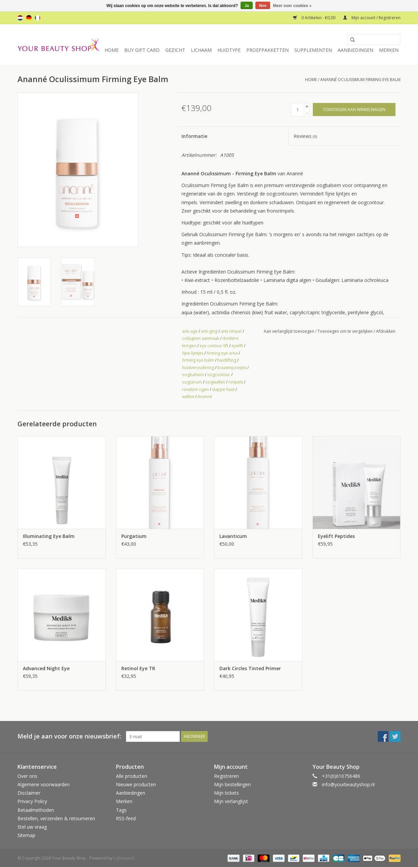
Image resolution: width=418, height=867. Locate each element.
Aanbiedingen (355, 50)
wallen (188, 396)
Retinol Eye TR (138, 668)
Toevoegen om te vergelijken (346, 331)
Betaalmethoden (35, 810)
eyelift (237, 346)
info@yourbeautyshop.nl (348, 784)
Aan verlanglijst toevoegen (289, 331)
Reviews (305, 136)
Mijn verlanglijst (231, 801)
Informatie (194, 136)
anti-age (190, 331)
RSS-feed (126, 818)
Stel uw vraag (32, 827)
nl (20, 18)
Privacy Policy (32, 801)
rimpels (235, 382)
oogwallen (215, 382)
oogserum (192, 382)
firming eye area (222, 353)
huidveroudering (198, 367)
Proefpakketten (267, 50)
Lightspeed (123, 858)
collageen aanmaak (200, 338)
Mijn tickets (226, 793)
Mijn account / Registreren (372, 18)
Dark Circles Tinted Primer (250, 668)
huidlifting (226, 360)
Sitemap (26, 835)
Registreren (226, 776)
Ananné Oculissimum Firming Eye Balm (360, 79)
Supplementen (313, 50)
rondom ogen (195, 389)
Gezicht (175, 50)
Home (111, 50)
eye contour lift (214, 346)
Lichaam (201, 50)
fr (37, 18)
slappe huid (223, 389)
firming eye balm (198, 360)
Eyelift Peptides (336, 536)
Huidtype (229, 50)
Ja (246, 5)
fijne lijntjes (192, 353)
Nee (262, 5)
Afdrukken (385, 331)
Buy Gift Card (142, 50)
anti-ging (209, 331)
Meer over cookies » (292, 5)
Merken (389, 50)
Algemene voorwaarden (43, 784)
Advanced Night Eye (46, 668)
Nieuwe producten (136, 784)
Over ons (27, 776)
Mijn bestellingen (232, 784)
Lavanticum (233, 536)
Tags (121, 810)
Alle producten (131, 776)
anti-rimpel (231, 331)
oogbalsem (193, 374)
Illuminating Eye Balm (49, 536)
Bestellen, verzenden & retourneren (56, 818)
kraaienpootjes (231, 367)
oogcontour (218, 374)
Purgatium (134, 536)
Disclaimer (28, 793)
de (29, 18)
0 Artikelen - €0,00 (314, 18)
